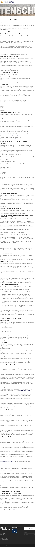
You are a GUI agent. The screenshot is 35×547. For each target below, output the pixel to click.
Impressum (2, 516)
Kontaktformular (3, 518)
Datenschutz (2, 514)
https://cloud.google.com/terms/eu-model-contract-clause (21, 135)
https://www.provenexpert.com (24, 390)
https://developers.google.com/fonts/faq (7, 461)
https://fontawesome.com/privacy (11, 488)
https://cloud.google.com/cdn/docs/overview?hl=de (9, 138)
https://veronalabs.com (5, 416)
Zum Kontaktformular (29, 528)
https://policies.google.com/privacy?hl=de (7, 462)
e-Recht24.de (14, 509)
